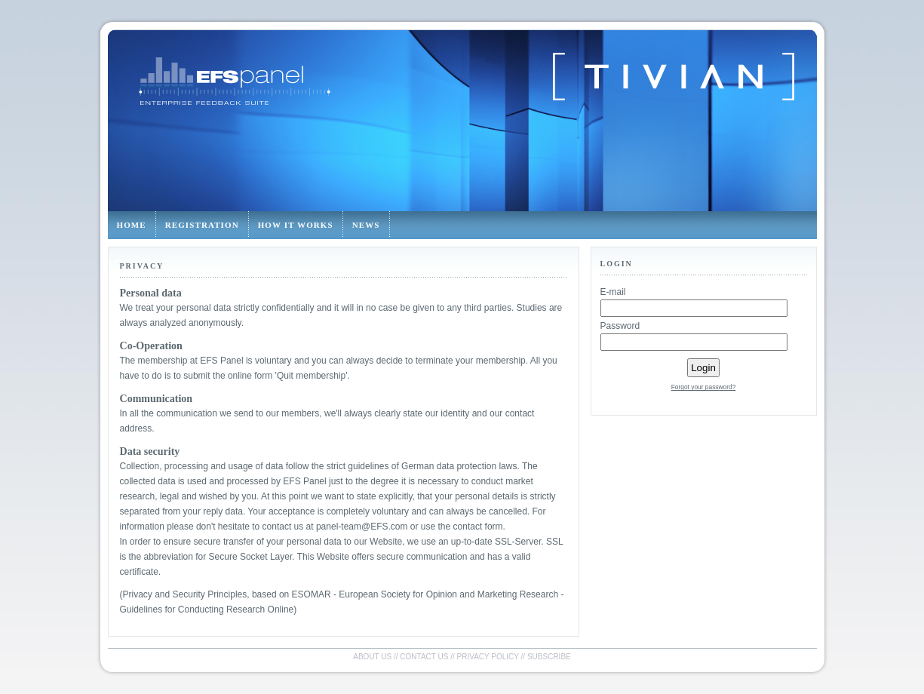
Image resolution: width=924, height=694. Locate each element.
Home (131, 224)
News (366, 224)
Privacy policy (488, 657)
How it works (295, 224)
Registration (202, 224)
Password (620, 326)
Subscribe (549, 657)
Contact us (424, 657)
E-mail (613, 292)
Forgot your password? (703, 387)
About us (372, 657)
